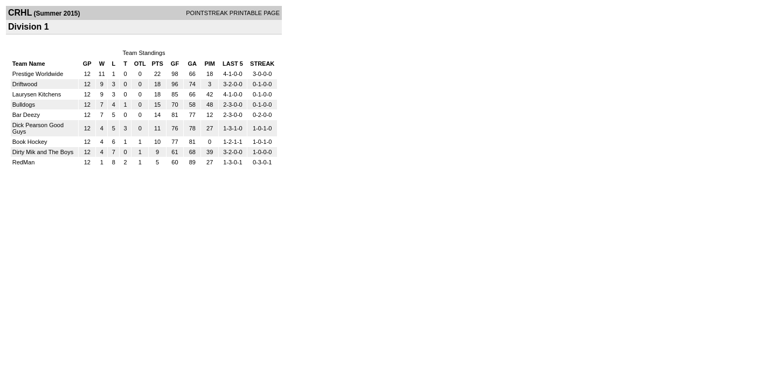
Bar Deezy (26, 115)
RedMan (23, 162)
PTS (157, 63)
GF (175, 63)
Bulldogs (23, 104)
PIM (209, 63)
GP (87, 63)
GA (192, 63)
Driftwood (24, 84)
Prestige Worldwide (38, 74)
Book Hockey (29, 141)
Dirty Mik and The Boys (43, 152)
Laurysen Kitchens (36, 94)
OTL (140, 63)
